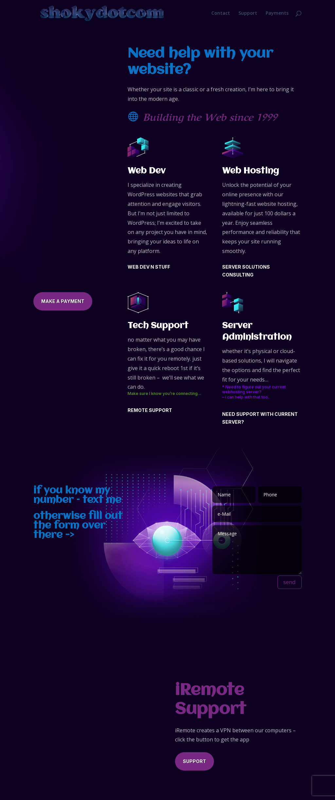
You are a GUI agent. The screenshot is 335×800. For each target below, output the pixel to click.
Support (247, 13)
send (289, 582)
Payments (277, 13)
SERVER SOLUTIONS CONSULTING (246, 270)
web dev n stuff (149, 267)
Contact (220, 13)
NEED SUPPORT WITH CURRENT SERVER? (260, 418)
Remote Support (150, 410)
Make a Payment (62, 301)
